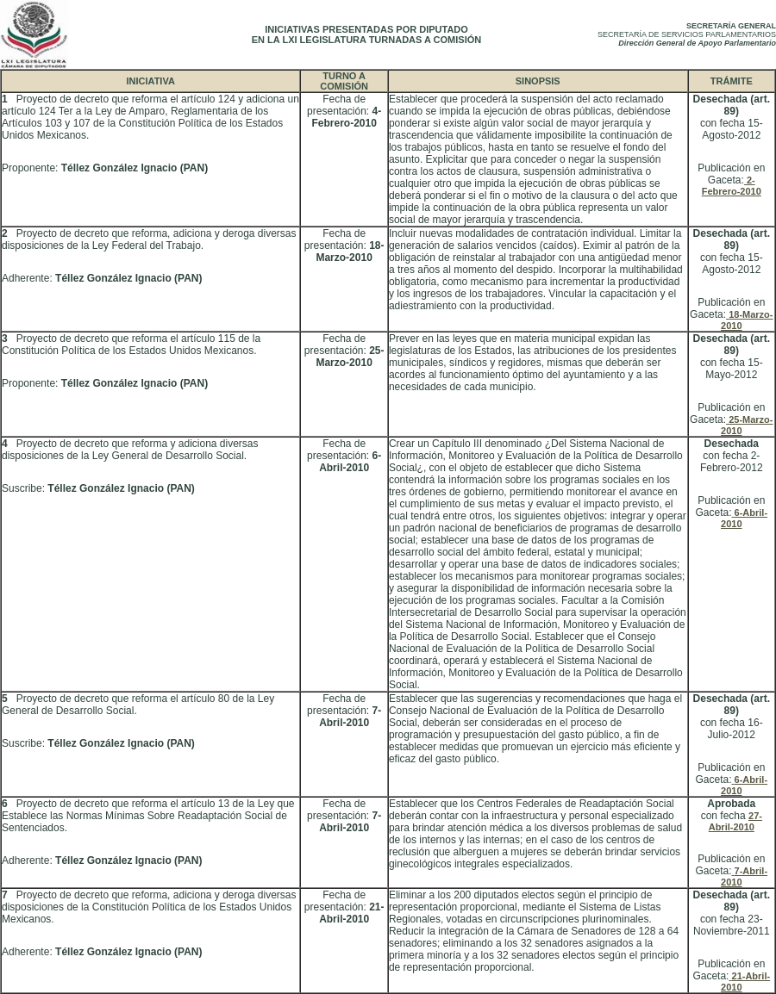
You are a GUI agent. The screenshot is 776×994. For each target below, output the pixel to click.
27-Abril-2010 (735, 821)
